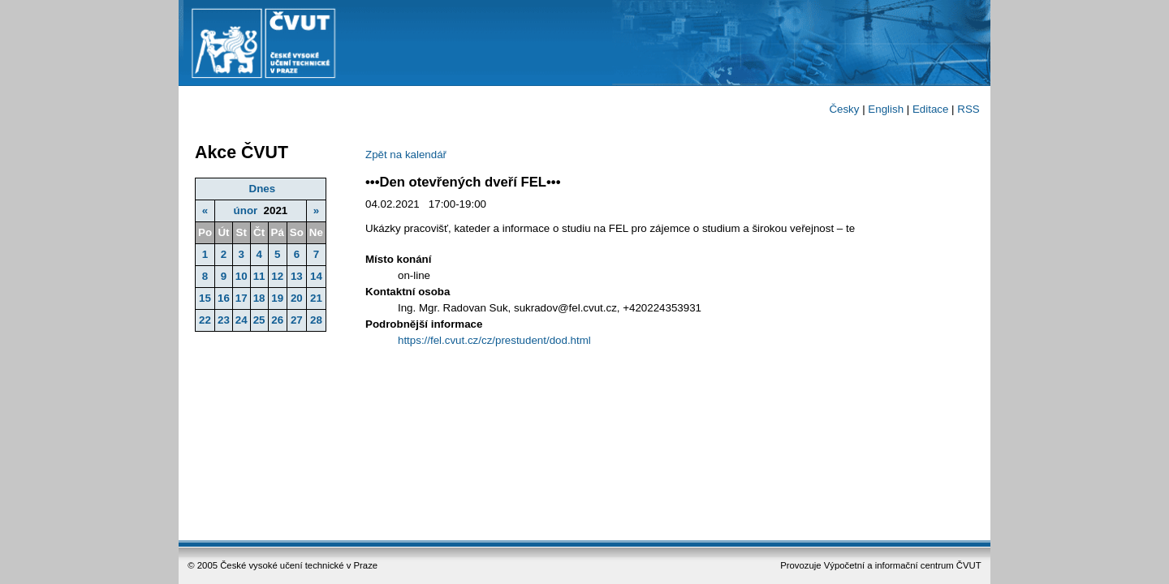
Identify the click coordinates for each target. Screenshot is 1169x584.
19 (277, 298)
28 (316, 320)
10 (241, 276)
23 (224, 320)
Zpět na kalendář (405, 154)
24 (241, 320)
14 (316, 276)
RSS (968, 109)
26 (277, 320)
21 (316, 298)
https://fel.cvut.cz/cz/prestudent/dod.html (494, 340)
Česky (844, 109)
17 (241, 298)
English (886, 109)
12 (277, 276)
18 (259, 298)
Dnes (262, 188)
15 (205, 298)
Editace (930, 109)
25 (259, 320)
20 (297, 298)
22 (205, 320)
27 (297, 320)
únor (246, 210)
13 (297, 276)
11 (259, 276)
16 (224, 298)
